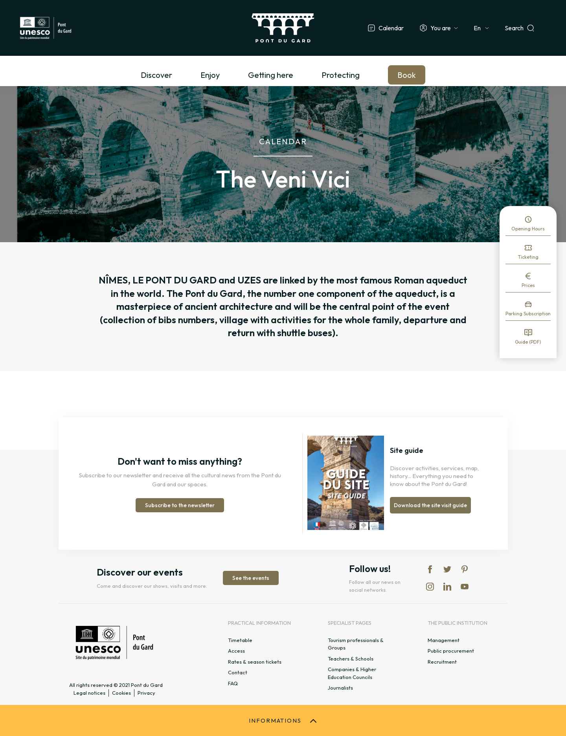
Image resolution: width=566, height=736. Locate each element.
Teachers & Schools (350, 658)
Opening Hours (528, 229)
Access (236, 651)
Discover (156, 75)
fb (430, 569)
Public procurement (451, 651)
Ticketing (528, 257)
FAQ (233, 683)
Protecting (341, 75)
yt (464, 586)
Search (514, 28)
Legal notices (89, 693)
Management (443, 640)
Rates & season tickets (254, 662)
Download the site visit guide (430, 505)
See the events (250, 577)
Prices (528, 285)
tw (447, 569)
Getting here (270, 75)
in (430, 586)
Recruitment (442, 662)
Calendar (391, 28)
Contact (237, 672)
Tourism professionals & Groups (356, 644)
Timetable (240, 640)
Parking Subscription (528, 313)
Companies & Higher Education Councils (352, 673)
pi (464, 569)
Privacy (146, 693)
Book (406, 75)
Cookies (121, 693)
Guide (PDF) (528, 342)
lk (447, 586)
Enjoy (210, 75)
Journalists (340, 687)
